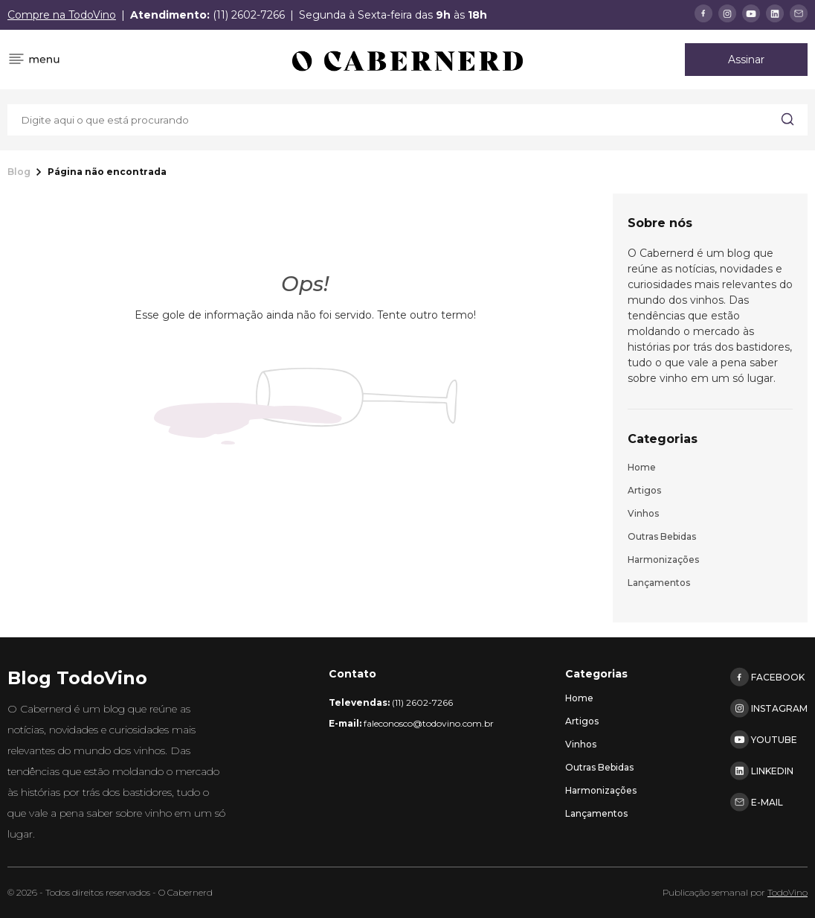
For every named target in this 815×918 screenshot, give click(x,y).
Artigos (644, 490)
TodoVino (787, 892)
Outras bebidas (662, 536)
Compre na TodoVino (61, 15)
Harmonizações (663, 559)
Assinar (746, 59)
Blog (18, 172)
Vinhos (643, 513)
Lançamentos (659, 582)
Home (642, 467)
